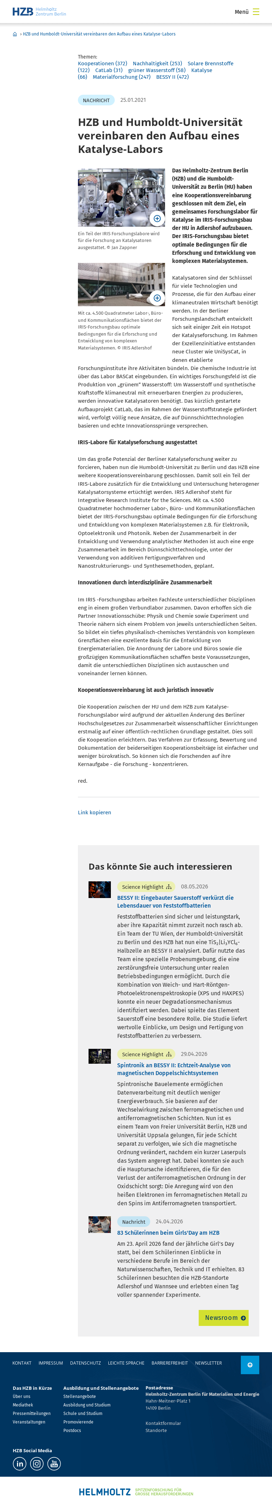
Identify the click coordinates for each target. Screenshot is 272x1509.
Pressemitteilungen (32, 1413)
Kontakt (22, 1363)
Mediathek (23, 1405)
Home (15, 34)
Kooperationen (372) (102, 63)
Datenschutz (85, 1363)
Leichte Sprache (126, 1363)
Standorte (156, 1430)
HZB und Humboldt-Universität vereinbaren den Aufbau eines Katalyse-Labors (99, 34)
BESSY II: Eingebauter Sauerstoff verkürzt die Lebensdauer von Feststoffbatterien (175, 901)
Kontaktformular (163, 1423)
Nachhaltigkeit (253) (157, 63)
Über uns (21, 1396)
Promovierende (78, 1422)
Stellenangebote (79, 1396)
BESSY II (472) (172, 77)
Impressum (51, 1363)
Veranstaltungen (29, 1422)
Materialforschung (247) (122, 77)
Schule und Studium (82, 1413)
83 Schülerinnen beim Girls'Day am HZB (168, 1232)
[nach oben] (250, 1365)
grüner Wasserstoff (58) (157, 70)
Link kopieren (94, 812)
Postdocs (72, 1430)
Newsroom (221, 1318)
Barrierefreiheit (170, 1363)
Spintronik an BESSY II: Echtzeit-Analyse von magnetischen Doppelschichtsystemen (174, 1069)
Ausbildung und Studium (86, 1405)
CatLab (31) (109, 70)
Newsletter (208, 1363)
